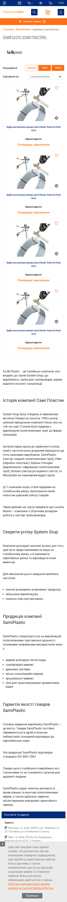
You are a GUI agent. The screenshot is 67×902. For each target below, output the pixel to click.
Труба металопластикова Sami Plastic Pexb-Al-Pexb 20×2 (33, 264)
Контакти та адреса (33, 815)
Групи (58, 67)
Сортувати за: (11, 76)
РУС (61, 3)
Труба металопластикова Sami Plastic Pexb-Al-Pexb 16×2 (33, 332)
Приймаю (32, 895)
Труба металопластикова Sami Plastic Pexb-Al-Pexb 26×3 (33, 197)
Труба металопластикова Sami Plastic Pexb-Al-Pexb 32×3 (33, 129)
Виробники (23, 29)
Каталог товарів (32, 21)
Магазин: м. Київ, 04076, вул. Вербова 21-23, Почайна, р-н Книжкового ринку (32, 829)
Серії (44, 67)
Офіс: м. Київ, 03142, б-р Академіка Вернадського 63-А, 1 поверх (28, 839)
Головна (8, 29)
